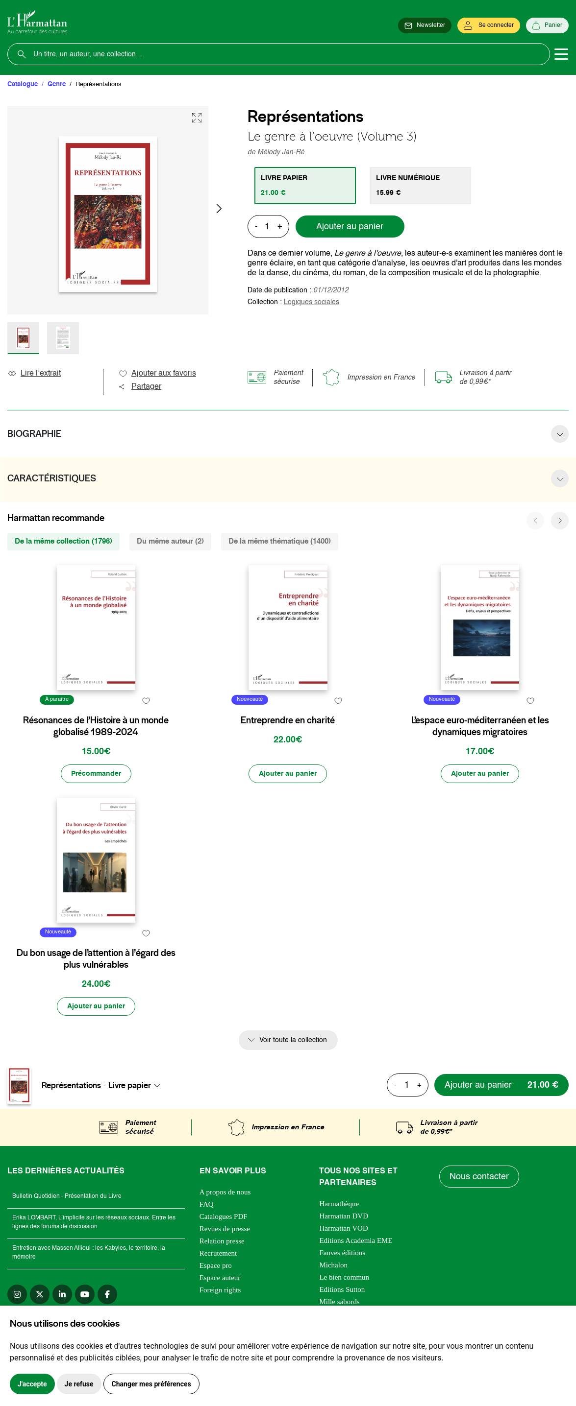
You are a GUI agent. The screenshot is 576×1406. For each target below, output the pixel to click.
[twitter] (40, 1294)
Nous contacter (479, 1176)
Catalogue (22, 84)
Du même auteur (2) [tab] (170, 541)
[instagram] (17, 1294)
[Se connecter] (488, 25)
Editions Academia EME (355, 1240)
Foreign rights (220, 1290)
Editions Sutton (342, 1289)
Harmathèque (339, 1204)
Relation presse (222, 1241)
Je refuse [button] (79, 1384)
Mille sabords (339, 1302)
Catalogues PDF (224, 1216)
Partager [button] (139, 387)
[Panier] (547, 25)
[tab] (305, 185)
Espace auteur (220, 1278)
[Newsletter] (424, 25)
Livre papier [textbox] (129, 1085)
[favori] (146, 701)
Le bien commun (344, 1277)
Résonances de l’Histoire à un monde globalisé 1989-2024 (96, 726)
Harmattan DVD (343, 1216)
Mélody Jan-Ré (280, 152)
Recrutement (218, 1253)
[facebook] (107, 1294)
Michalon (333, 1265)
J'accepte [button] (32, 1384)
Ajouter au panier (349, 226)
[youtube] (85, 1294)
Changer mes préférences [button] (151, 1384)
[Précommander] (96, 773)
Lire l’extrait (34, 374)
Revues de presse (225, 1229)
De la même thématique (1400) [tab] (279, 541)
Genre (57, 84)
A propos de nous (225, 1192)
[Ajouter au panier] (288, 773)
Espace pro (216, 1265)
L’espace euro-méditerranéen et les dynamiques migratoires (480, 726)
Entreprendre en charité (288, 720)
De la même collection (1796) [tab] (63, 541)
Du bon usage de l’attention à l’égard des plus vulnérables (96, 959)
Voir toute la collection (293, 1040)
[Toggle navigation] (561, 54)
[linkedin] (62, 1294)
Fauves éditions (342, 1253)
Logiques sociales (311, 302)
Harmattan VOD (343, 1228)
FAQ (207, 1204)
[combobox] (137, 1085)
